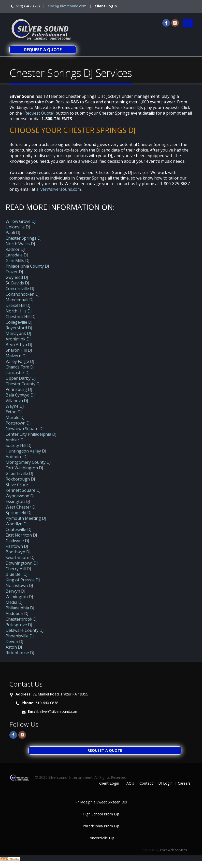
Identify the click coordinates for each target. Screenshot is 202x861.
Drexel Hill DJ (18, 305)
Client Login (106, 6)
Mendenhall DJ (20, 300)
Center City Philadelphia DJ (31, 434)
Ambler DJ (15, 440)
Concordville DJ (20, 288)
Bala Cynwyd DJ (20, 395)
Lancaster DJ (18, 372)
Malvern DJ (16, 356)
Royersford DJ (19, 328)
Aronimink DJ (18, 339)
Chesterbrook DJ (22, 619)
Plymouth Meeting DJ (26, 518)
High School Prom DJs (101, 814)
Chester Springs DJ (24, 238)
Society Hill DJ (19, 445)
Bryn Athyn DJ (19, 344)
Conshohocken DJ (23, 294)
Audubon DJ (17, 613)
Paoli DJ (13, 232)
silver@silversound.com (67, 6)
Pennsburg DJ (19, 389)
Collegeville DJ (19, 322)
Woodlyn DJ (17, 524)
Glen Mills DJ (18, 260)
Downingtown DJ (22, 563)
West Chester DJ (21, 507)
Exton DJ (14, 412)
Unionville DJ (18, 227)
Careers (184, 783)
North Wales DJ (20, 244)
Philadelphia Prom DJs (101, 826)
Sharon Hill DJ (19, 350)
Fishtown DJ (17, 546)
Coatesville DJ (19, 529)
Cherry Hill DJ (18, 568)
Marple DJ (15, 417)
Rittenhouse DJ (20, 652)
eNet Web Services (173, 850)
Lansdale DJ (17, 255)
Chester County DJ (23, 384)
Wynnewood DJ (20, 496)
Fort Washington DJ (24, 468)
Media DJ (14, 602)
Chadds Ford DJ (20, 367)
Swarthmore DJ (20, 557)
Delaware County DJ (25, 630)
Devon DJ (14, 641)
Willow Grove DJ (21, 221)
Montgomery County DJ (28, 462)
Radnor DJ (15, 249)
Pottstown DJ (18, 423)
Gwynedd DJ (17, 277)
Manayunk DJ (18, 333)
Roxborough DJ (20, 479)
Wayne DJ (15, 406)
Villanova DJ (17, 400)
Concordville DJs (101, 838)
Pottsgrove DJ (19, 624)
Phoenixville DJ (20, 636)
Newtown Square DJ (25, 428)
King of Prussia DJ (23, 580)
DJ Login (165, 783)
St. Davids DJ (17, 283)
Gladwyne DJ (17, 540)
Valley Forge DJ (20, 361)
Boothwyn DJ (18, 552)
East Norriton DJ (21, 535)
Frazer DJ (14, 272)
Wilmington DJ (19, 596)
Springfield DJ (19, 512)
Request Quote (38, 113)
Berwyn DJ (15, 591)
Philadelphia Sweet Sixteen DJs (101, 802)
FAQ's (129, 783)
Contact (146, 783)
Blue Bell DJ (17, 574)
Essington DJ (18, 501)
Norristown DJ (19, 585)
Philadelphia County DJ (27, 266)
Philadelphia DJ (20, 608)
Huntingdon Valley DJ (26, 451)
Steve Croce (17, 484)
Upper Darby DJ (21, 378)
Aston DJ (14, 647)
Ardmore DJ (17, 456)
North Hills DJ (19, 311)
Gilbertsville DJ (19, 473)
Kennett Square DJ (23, 490)
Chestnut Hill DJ (21, 316)
